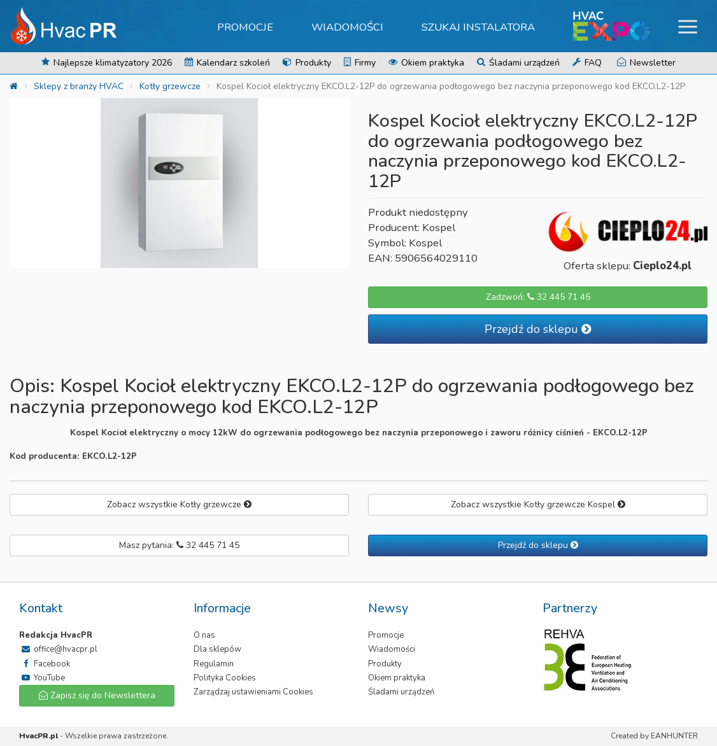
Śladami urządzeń (518, 63)
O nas (204, 635)
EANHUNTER (674, 736)
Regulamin (214, 664)
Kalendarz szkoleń (227, 63)
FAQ (587, 63)
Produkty (307, 63)
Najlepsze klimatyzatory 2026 (106, 63)
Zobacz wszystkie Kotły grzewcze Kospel (538, 504)
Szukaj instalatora (478, 27)
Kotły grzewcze (170, 86)
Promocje (245, 27)
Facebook (44, 664)
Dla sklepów (217, 649)
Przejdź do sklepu (538, 329)
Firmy (360, 63)
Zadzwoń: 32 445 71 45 (538, 297)
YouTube (42, 678)
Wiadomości (347, 27)
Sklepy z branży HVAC (79, 86)
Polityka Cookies (225, 678)
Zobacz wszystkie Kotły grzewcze (179, 504)
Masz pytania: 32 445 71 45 (179, 545)
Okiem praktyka (426, 63)
